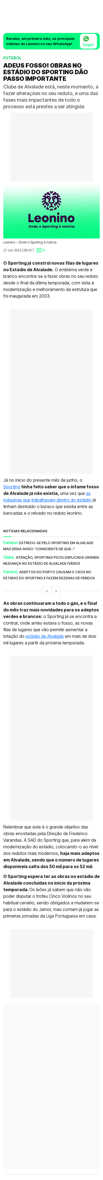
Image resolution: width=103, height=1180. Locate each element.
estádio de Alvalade (45, 636)
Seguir (88, 41)
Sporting (11, 486)
